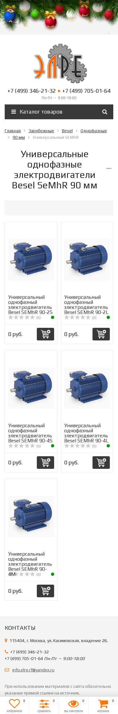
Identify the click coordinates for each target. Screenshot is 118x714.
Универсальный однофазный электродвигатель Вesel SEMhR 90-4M (30, 564)
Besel (67, 130)
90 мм (19, 137)
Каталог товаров (37, 112)
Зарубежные (41, 130)
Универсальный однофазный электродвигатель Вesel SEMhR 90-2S (30, 304)
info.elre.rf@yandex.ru (33, 669)
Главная (13, 130)
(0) (24, 318)
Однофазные (94, 130)
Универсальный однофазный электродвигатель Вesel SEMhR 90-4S (30, 433)
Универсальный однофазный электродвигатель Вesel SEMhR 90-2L (86, 304)
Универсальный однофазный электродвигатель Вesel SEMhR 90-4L (86, 433)
